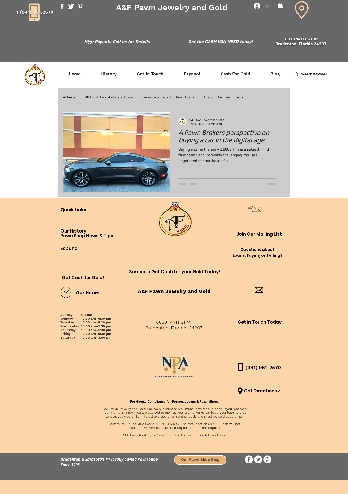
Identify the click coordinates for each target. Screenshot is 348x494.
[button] (280, 5)
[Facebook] (62, 6)
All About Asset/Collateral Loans (109, 97)
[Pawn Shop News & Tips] (87, 236)
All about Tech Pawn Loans (223, 97)
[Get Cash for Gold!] (83, 278)
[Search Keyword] (321, 74)
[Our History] (76, 231)
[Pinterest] (80, 6)
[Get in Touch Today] (260, 322)
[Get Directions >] (262, 391)
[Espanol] (69, 249)
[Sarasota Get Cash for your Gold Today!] (175, 272)
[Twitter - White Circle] (258, 459)
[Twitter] (71, 6)
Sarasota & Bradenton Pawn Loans (168, 97)
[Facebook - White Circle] (249, 459)
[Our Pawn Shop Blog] (200, 460)
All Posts (69, 97)
